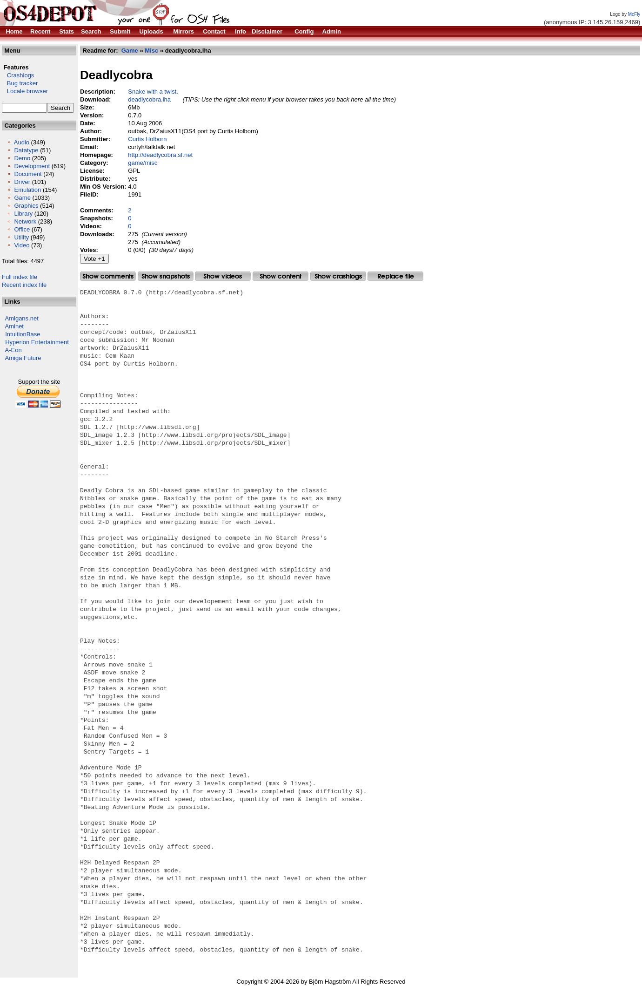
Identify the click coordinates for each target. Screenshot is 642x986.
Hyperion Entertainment (37, 342)
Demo (22, 158)
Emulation (27, 189)
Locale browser (25, 91)
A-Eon (13, 350)
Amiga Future (23, 357)
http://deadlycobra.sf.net (160, 154)
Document (27, 173)
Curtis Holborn (147, 139)
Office (22, 229)
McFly (634, 14)
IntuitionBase (22, 334)
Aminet (14, 326)
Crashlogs (18, 75)
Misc (151, 50)
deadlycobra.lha (149, 99)
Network (25, 221)
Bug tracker (20, 83)
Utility (21, 237)
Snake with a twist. (153, 91)
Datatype (26, 150)
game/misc (142, 162)
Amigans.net (22, 318)
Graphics (26, 205)
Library (23, 213)
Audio (21, 142)
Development (32, 166)
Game (22, 197)
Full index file (19, 276)
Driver (22, 181)
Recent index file (24, 284)
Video (21, 245)
